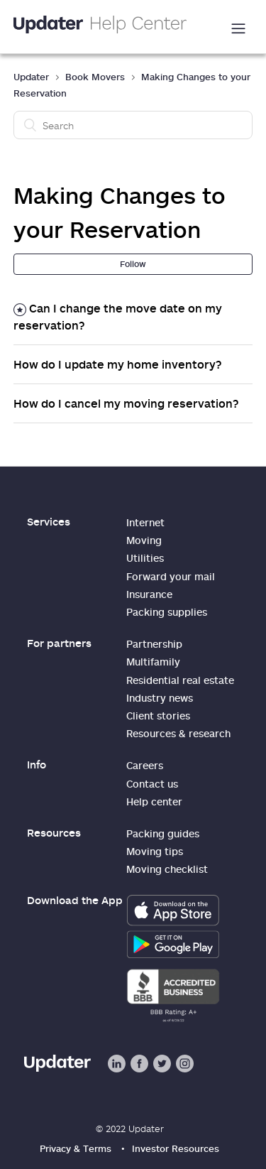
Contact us (152, 784)
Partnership (154, 644)
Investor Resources (175, 1148)
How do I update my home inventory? (117, 364)
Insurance (149, 594)
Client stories (158, 715)
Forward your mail (170, 576)
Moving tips (154, 851)
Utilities (145, 558)
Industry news (159, 698)
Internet (145, 522)
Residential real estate (180, 680)
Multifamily (153, 662)
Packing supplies (166, 612)
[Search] (133, 125)
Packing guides (162, 833)
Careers (144, 765)
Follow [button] (133, 264)
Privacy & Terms (75, 1148)
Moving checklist (167, 869)
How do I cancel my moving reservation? (126, 403)
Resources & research (178, 733)
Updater (31, 76)
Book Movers (95, 76)
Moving (144, 540)
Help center (154, 801)
